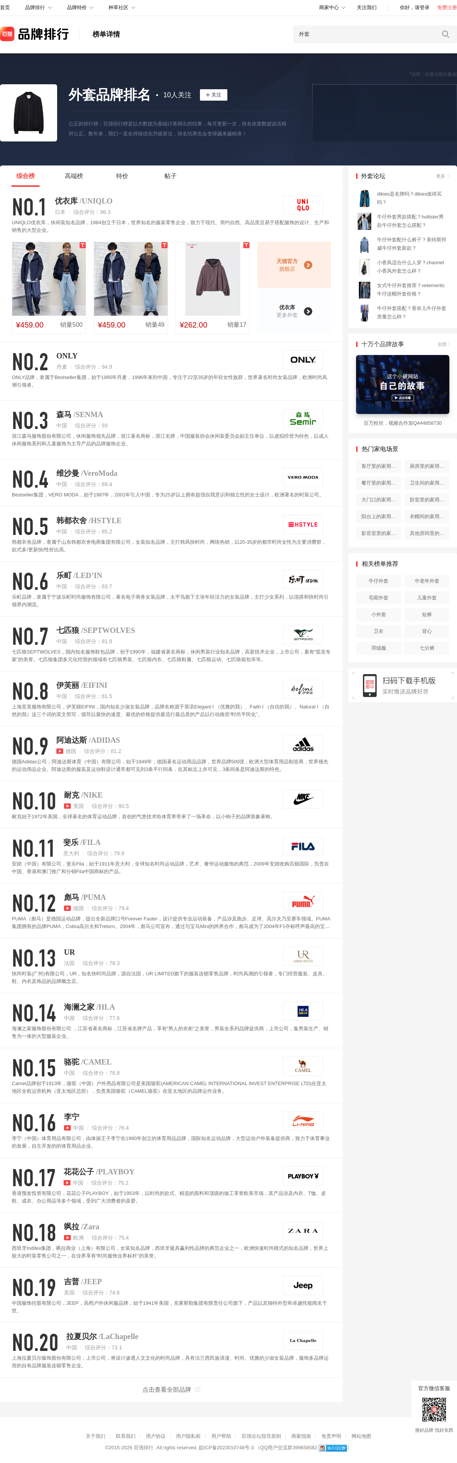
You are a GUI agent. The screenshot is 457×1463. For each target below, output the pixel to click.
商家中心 (329, 7)
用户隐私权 (188, 1436)
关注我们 (367, 7)
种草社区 (118, 7)
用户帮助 (221, 1436)
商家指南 (301, 1436)
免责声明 (331, 1436)
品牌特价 (77, 7)
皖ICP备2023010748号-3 (226, 1447)
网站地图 (361, 1436)
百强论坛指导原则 (261, 1436)
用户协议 (156, 1436)
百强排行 (143, 1447)
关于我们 (95, 1436)
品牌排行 (35, 7)
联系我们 (126, 1436)
